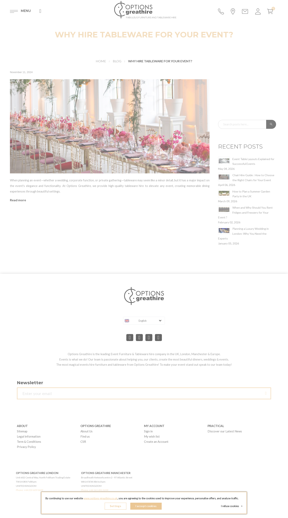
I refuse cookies (232, 506)
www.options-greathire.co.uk (100, 498)
